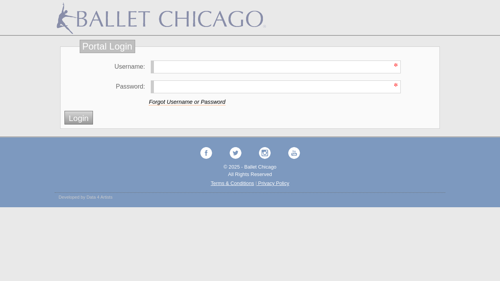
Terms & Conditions (232, 183)
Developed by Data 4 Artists (85, 197)
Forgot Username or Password (187, 102)
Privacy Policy (273, 183)
